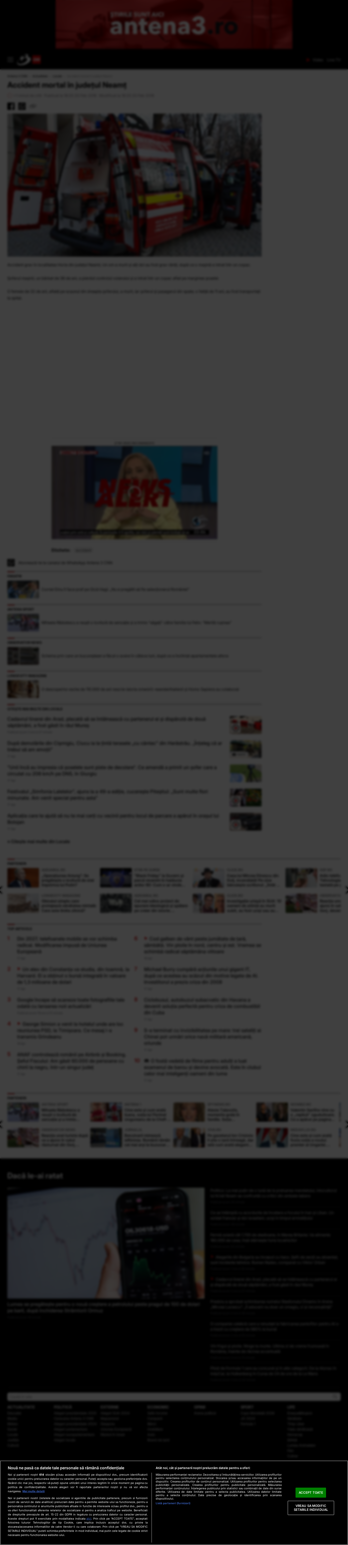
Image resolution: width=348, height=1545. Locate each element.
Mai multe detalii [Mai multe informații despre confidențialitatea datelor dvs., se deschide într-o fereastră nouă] (33, 1491)
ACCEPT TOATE (311, 1492)
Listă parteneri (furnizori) (173, 1503)
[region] (174, 1502)
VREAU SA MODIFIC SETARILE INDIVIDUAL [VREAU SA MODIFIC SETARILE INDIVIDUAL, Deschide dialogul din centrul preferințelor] (311, 1508)
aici (88, 1518)
